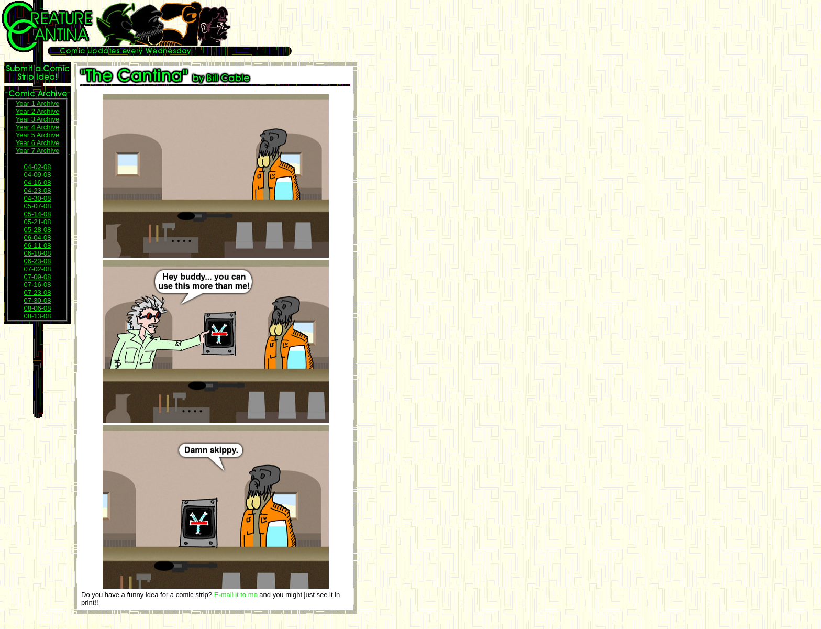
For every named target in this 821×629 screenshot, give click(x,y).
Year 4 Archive (37, 127)
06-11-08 (37, 245)
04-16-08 (37, 182)
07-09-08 (37, 277)
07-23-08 (37, 292)
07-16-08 (37, 285)
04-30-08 (37, 198)
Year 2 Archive (37, 111)
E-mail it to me (236, 595)
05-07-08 (37, 206)
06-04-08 (37, 237)
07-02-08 (37, 269)
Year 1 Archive (37, 103)
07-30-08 (37, 300)
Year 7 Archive (37, 151)
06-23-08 (37, 261)
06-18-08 (37, 253)
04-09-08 (37, 175)
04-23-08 (37, 190)
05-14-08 (37, 214)
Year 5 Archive (37, 135)
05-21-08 (37, 222)
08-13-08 (37, 316)
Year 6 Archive (37, 143)
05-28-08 (37, 230)
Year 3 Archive (37, 119)
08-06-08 (37, 308)
